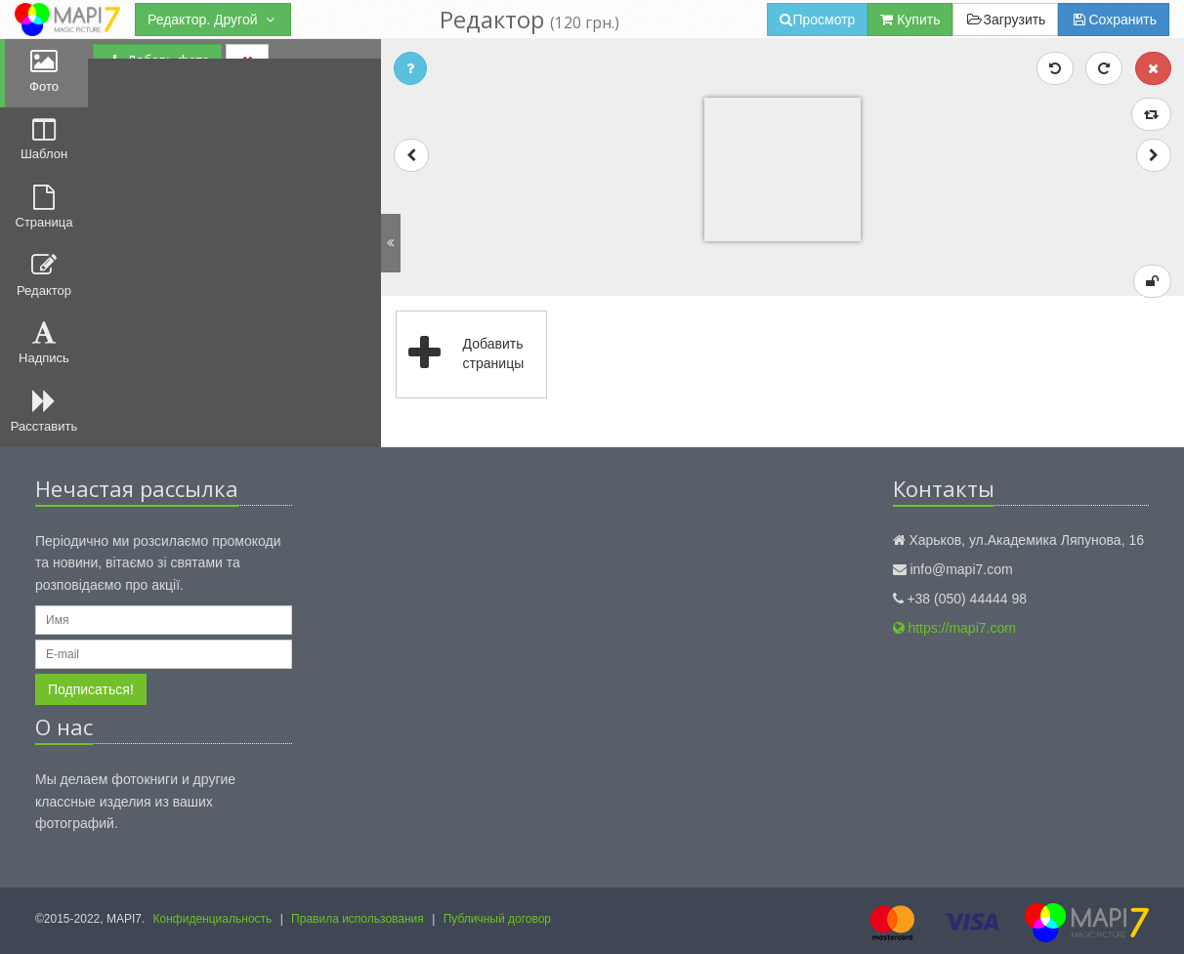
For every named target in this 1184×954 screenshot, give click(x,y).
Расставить (44, 411)
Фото (44, 71)
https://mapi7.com (954, 628)
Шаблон (44, 139)
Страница (44, 207)
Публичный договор (497, 919)
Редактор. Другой (213, 19)
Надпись (44, 342)
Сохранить (1114, 19)
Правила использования (357, 919)
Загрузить (1005, 19)
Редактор (44, 275)
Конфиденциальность (213, 919)
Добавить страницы (461, 354)
